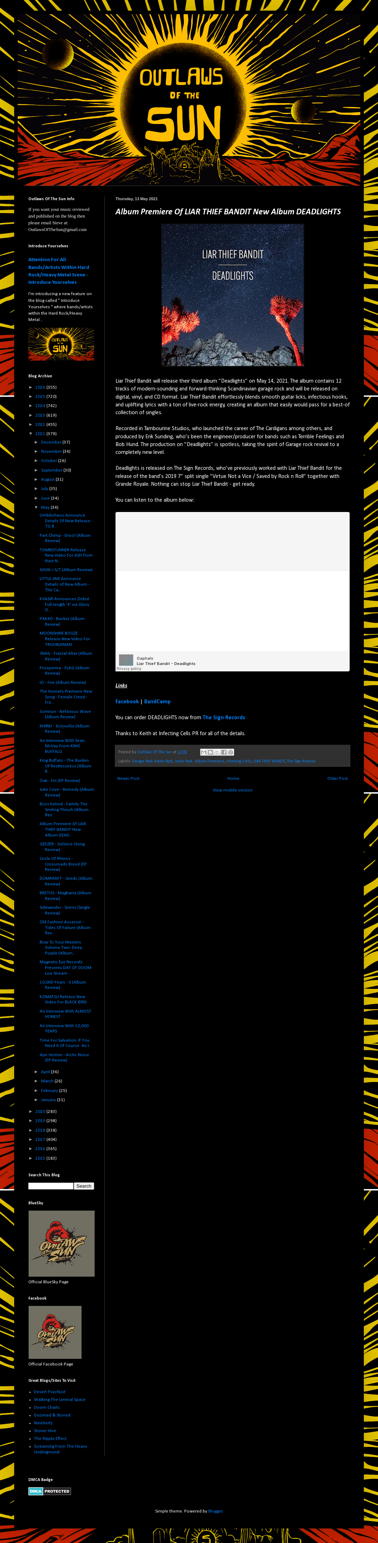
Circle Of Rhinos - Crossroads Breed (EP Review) (63, 864)
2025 (40, 396)
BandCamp (157, 702)
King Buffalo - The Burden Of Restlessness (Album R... (65, 766)
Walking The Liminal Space (60, 1399)
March (48, 1081)
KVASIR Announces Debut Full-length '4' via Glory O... (64, 604)
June (46, 498)
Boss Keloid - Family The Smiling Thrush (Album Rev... (64, 809)
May (46, 507)
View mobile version (233, 790)
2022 (40, 424)
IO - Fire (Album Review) (63, 682)
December (51, 442)
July (45, 488)
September (52, 470)
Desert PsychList (50, 1392)
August (48, 479)
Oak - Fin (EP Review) (60, 780)
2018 (40, 1130)
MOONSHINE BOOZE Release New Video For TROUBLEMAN (65, 639)
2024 (40, 406)
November (52, 451)
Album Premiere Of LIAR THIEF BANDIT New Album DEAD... (63, 829)
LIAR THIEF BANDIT (269, 761)
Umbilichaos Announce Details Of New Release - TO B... (66, 521)
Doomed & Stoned (52, 1415)
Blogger (215, 1511)
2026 (40, 387)
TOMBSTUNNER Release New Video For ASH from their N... (66, 555)
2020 (40, 1111)
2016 (40, 1149)
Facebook (127, 702)
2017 (40, 1139)
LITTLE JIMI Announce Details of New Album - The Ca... (65, 584)
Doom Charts (47, 1407)
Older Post (337, 778)
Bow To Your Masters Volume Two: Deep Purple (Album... (61, 948)
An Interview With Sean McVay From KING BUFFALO (62, 746)
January (49, 1100)
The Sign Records (224, 718)
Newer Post (128, 778)
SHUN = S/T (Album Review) (66, 570)
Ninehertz (43, 1423)
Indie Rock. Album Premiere (199, 761)
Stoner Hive (45, 1431)
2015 (40, 1158)
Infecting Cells (238, 761)
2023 (40, 415)
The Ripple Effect (50, 1438)
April (46, 1072)
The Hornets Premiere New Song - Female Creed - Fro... (66, 697)
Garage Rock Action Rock (152, 761)
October (49, 460)
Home (233, 778)
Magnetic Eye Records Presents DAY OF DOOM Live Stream (65, 967)
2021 (40, 434)
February (50, 1090)
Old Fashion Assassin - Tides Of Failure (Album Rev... (65, 927)
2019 (40, 1121)
